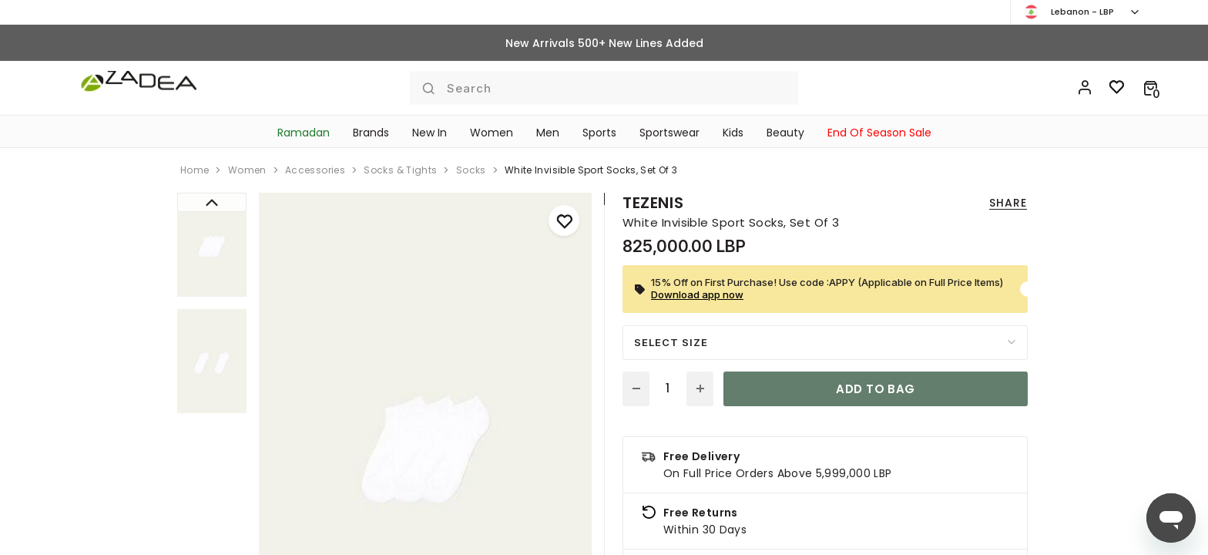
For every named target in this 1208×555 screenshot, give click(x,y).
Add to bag (875, 389)
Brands (371, 132)
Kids (733, 132)
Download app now (697, 294)
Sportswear (669, 132)
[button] (1151, 88)
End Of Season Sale (879, 132)
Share (1008, 202)
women (247, 170)
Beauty (785, 132)
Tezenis (652, 203)
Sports (599, 132)
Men (547, 132)
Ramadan (303, 132)
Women (491, 132)
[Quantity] (668, 388)
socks (471, 170)
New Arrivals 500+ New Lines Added (604, 43)
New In (429, 132)
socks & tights (400, 170)
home (194, 170)
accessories (315, 170)
